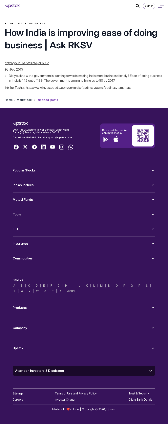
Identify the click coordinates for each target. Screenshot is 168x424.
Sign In (149, 5)
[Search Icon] (139, 6)
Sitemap (18, 393)
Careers (18, 399)
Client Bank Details (140, 399)
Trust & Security (139, 393)
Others (71, 290)
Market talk (24, 99)
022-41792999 (27, 137)
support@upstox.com (59, 137)
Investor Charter (65, 399)
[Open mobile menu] (160, 6)
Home (9, 99)
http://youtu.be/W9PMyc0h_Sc (27, 63)
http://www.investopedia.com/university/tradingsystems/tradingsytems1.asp (79, 88)
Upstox (111, 409)
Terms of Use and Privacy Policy (76, 393)
